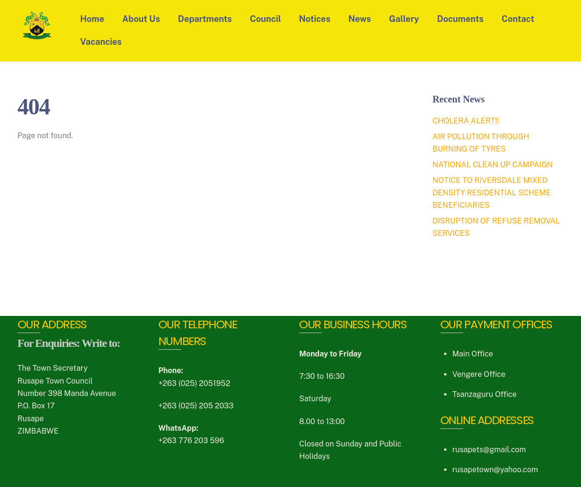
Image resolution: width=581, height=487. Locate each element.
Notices (315, 19)
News (360, 19)
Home (92, 19)
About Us (141, 19)
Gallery (404, 19)
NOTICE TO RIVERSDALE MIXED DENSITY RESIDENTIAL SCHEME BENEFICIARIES (492, 193)
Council (265, 19)
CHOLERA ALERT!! (466, 120)
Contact (518, 19)
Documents (460, 19)
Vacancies (101, 42)
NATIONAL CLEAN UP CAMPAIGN (493, 164)
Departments (205, 19)
